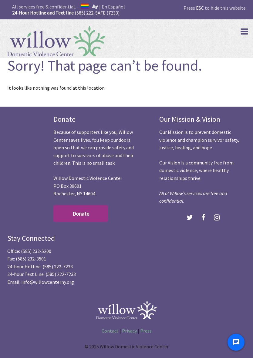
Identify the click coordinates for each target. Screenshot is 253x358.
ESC (200, 8)
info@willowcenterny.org (47, 282)
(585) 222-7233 (57, 267)
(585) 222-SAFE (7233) (97, 13)
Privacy (129, 331)
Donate (81, 213)
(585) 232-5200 (36, 251)
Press (146, 331)
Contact (110, 331)
